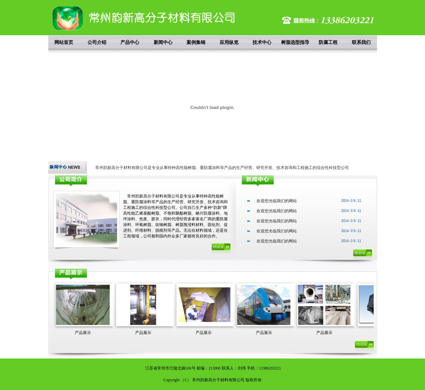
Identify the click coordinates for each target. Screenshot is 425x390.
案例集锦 (196, 42)
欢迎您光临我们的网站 (277, 201)
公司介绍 (97, 42)
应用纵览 (229, 42)
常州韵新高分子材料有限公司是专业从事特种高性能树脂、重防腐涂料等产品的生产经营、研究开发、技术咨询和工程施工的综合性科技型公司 (222, 167)
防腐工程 (328, 42)
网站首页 (63, 42)
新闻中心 (163, 42)
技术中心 (262, 42)
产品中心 (129, 42)
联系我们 (361, 42)
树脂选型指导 (295, 42)
